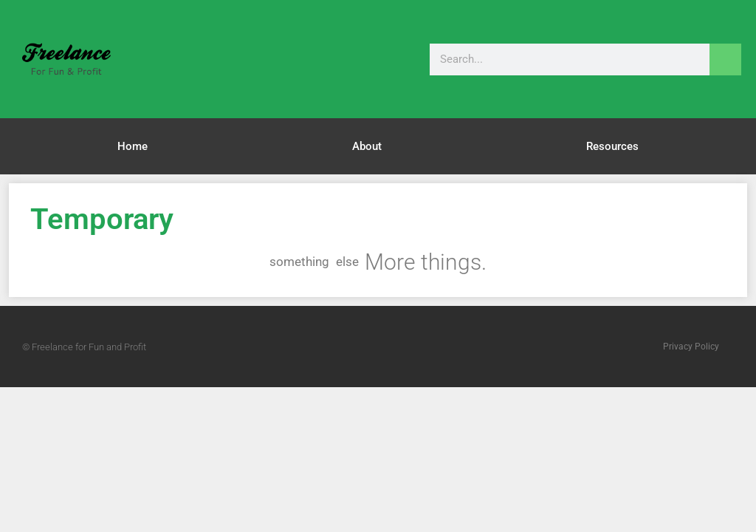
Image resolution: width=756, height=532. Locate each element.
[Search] (725, 59)
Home (132, 146)
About (367, 146)
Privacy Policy (691, 346)
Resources (612, 146)
